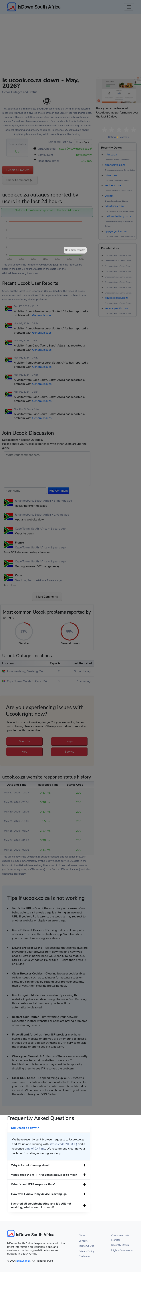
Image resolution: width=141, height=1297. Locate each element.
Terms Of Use (86, 1246)
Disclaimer (85, 1256)
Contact (83, 1241)
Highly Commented (122, 1250)
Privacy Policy (86, 1251)
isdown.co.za (23, 1260)
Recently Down (120, 1245)
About (82, 1235)
